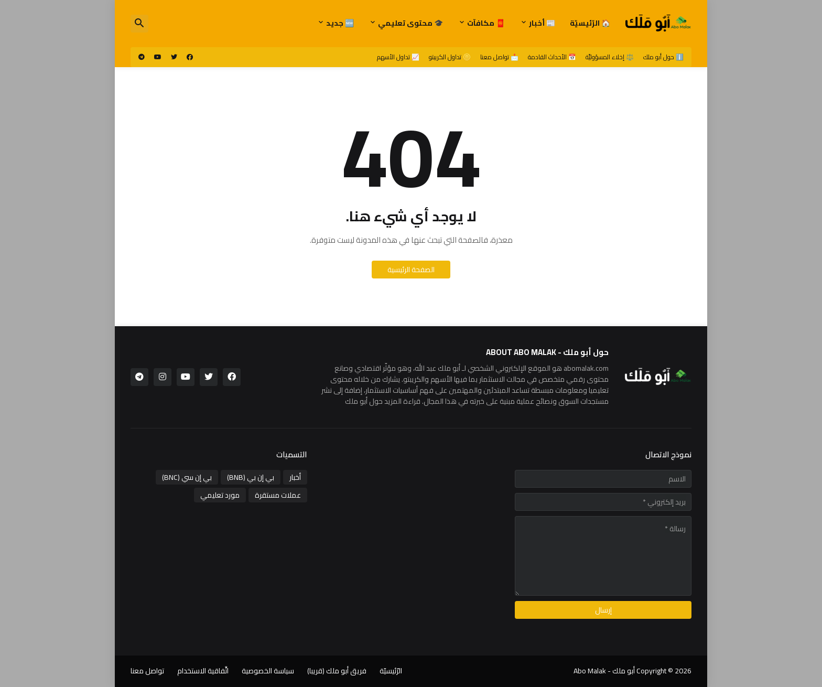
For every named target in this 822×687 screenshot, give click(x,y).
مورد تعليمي (220, 495)
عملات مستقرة (278, 495)
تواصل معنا (147, 671)
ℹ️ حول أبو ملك (663, 57)
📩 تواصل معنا (499, 57)
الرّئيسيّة (391, 671)
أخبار (295, 477)
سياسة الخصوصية (268, 671)
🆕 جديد (340, 23)
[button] (139, 24)
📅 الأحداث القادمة (552, 57)
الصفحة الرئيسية (411, 269)
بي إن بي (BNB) (250, 477)
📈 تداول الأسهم (398, 57)
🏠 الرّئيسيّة (590, 23)
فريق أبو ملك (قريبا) (336, 671)
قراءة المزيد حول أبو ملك (382, 401)
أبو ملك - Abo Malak (604, 671)
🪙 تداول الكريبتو (450, 57)
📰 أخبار (542, 23)
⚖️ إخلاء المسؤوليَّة (610, 57)
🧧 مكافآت (486, 23)
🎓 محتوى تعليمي (410, 23)
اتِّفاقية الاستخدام (203, 671)
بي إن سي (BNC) (187, 477)
